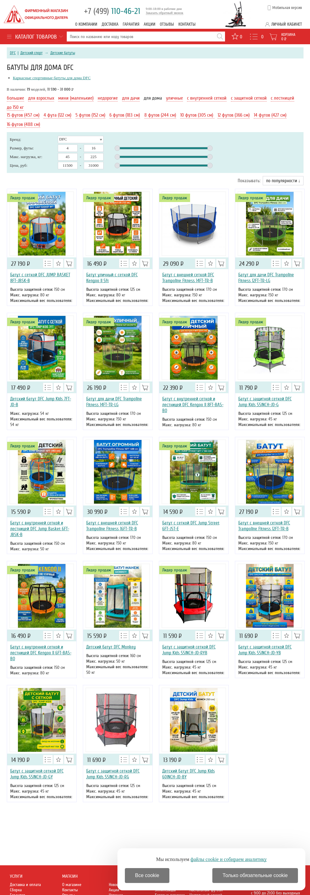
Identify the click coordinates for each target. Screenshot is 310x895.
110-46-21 (112, 11)
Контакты (187, 24)
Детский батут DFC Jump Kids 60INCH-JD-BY (188, 774)
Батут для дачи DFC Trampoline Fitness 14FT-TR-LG (114, 401)
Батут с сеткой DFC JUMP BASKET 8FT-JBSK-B (40, 277)
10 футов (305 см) (197, 115)
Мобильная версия (287, 7)
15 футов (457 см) (23, 115)
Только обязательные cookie (255, 875)
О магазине (71, 884)
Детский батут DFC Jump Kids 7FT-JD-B (40, 401)
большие (15, 98)
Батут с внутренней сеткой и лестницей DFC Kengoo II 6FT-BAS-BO (40, 652)
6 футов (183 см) (124, 115)
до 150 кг (15, 107)
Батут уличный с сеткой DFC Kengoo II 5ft (112, 277)
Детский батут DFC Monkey (111, 647)
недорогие (108, 98)
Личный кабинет (286, 24)
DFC (13, 52)
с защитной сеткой (249, 98)
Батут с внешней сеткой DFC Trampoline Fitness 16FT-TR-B (112, 525)
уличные (174, 98)
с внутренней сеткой (207, 98)
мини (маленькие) (76, 98)
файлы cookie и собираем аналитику (228, 859)
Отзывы (167, 24)
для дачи (131, 98)
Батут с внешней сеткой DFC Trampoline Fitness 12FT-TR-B (264, 525)
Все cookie (147, 875)
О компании (86, 24)
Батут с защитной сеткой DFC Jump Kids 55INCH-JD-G (265, 401)
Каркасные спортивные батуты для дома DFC (52, 77)
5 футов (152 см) (90, 115)
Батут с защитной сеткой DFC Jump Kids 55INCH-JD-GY (37, 774)
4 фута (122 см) (57, 115)
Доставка (110, 24)
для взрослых (41, 98)
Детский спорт (31, 52)
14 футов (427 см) (270, 115)
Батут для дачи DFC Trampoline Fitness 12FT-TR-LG (266, 277)
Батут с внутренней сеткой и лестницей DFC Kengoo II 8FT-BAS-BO (192, 404)
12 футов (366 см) (234, 115)
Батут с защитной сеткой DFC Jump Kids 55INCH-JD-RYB (189, 650)
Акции (149, 24)
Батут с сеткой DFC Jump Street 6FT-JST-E (190, 525)
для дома (153, 98)
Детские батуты (62, 52)
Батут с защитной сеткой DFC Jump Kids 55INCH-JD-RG (113, 774)
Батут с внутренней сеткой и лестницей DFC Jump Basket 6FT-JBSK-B (39, 528)
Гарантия (131, 24)
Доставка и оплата (25, 884)
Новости (115, 884)
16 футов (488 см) (23, 124)
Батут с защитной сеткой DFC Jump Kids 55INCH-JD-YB (265, 650)
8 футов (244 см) (160, 115)
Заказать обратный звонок (165, 13)
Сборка (16, 890)
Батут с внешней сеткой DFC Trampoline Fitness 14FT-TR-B (188, 277)
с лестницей (282, 98)
